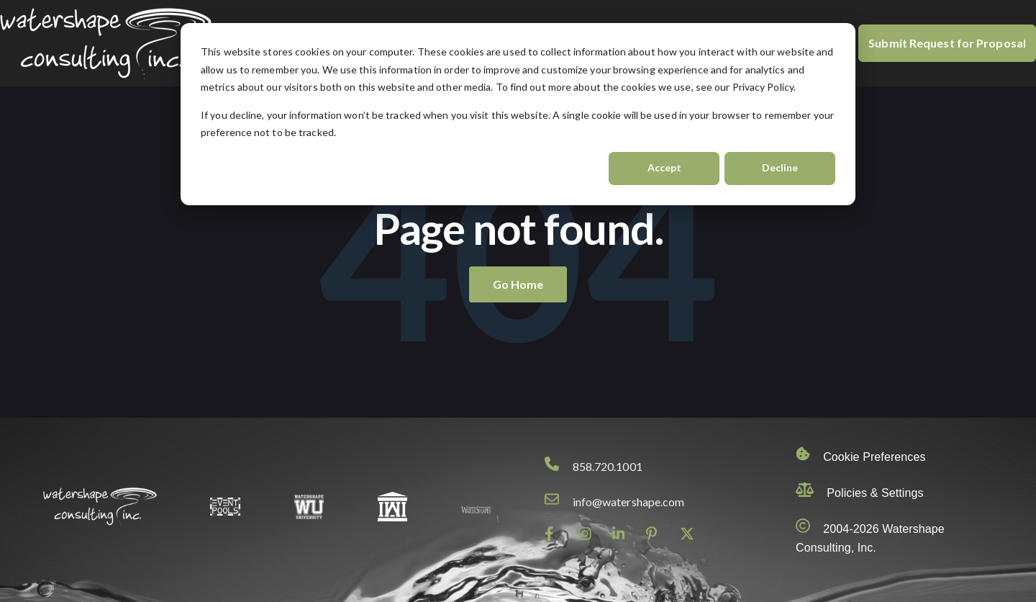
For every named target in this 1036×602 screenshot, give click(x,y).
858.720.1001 (607, 466)
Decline (780, 167)
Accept (664, 167)
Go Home (518, 284)
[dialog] (518, 114)
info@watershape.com (629, 501)
